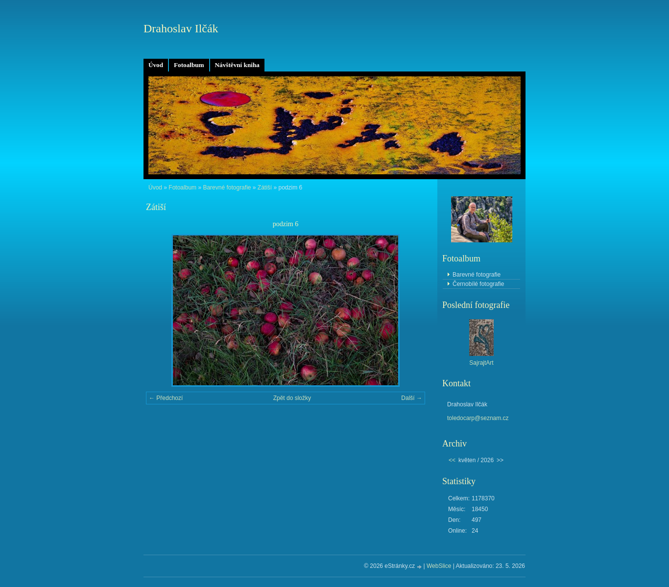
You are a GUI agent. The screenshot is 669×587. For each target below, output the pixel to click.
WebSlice (439, 566)
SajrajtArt (481, 362)
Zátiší (265, 187)
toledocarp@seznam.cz (478, 418)
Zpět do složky (292, 398)
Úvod (155, 65)
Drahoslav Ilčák (180, 28)
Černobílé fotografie (478, 284)
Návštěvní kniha (237, 65)
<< (452, 460)
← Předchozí (166, 398)
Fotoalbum (189, 65)
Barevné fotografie (227, 187)
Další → (411, 398)
